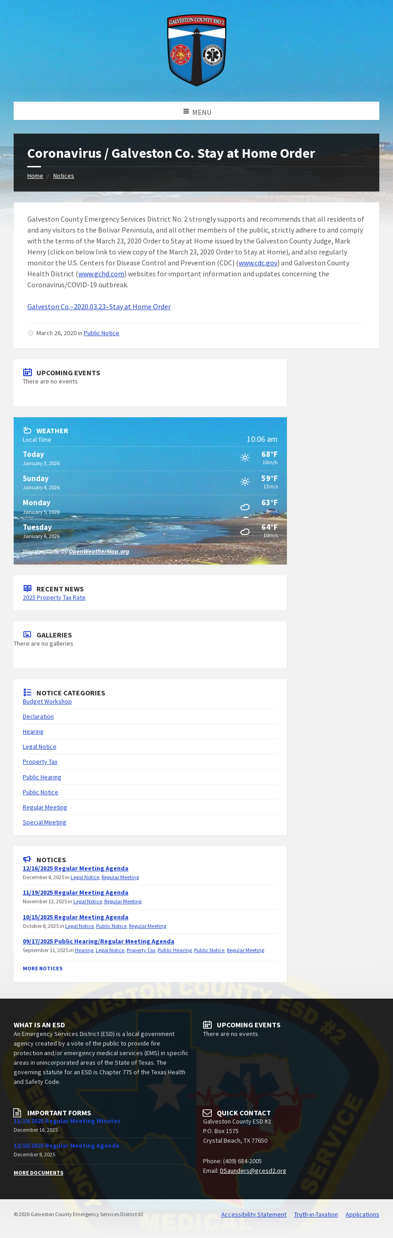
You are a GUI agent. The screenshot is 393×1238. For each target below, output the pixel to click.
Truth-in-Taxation (316, 1214)
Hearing (33, 731)
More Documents (38, 1172)
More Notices (42, 968)
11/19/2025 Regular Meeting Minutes (67, 1121)
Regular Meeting (45, 807)
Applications (362, 1214)
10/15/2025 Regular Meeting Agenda (75, 917)
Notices (63, 175)
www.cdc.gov (258, 262)
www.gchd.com (101, 273)
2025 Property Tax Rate (54, 597)
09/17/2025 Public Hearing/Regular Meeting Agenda (98, 941)
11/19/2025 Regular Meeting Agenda (75, 892)
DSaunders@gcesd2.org (253, 1170)
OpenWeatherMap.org (99, 551)
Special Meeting (44, 822)
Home (35, 175)
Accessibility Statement (253, 1214)
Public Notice (101, 333)
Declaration (38, 716)
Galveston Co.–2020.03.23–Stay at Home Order (99, 306)
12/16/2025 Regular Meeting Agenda (75, 868)
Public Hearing (42, 777)
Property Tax (40, 761)
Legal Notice (39, 746)
